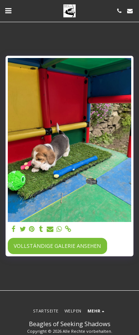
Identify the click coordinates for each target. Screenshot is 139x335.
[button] (8, 10)
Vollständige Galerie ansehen (57, 245)
